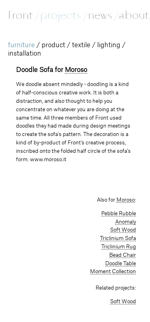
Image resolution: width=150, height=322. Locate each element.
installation (24, 53)
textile (81, 45)
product (53, 45)
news (103, 15)
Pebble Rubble (118, 213)
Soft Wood (123, 230)
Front (23, 15)
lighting (108, 45)
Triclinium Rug (118, 246)
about (134, 15)
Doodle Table (120, 263)
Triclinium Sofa (118, 238)
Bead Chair (122, 255)
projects (63, 15)
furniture (21, 45)
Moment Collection (113, 271)
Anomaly (125, 222)
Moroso (76, 70)
